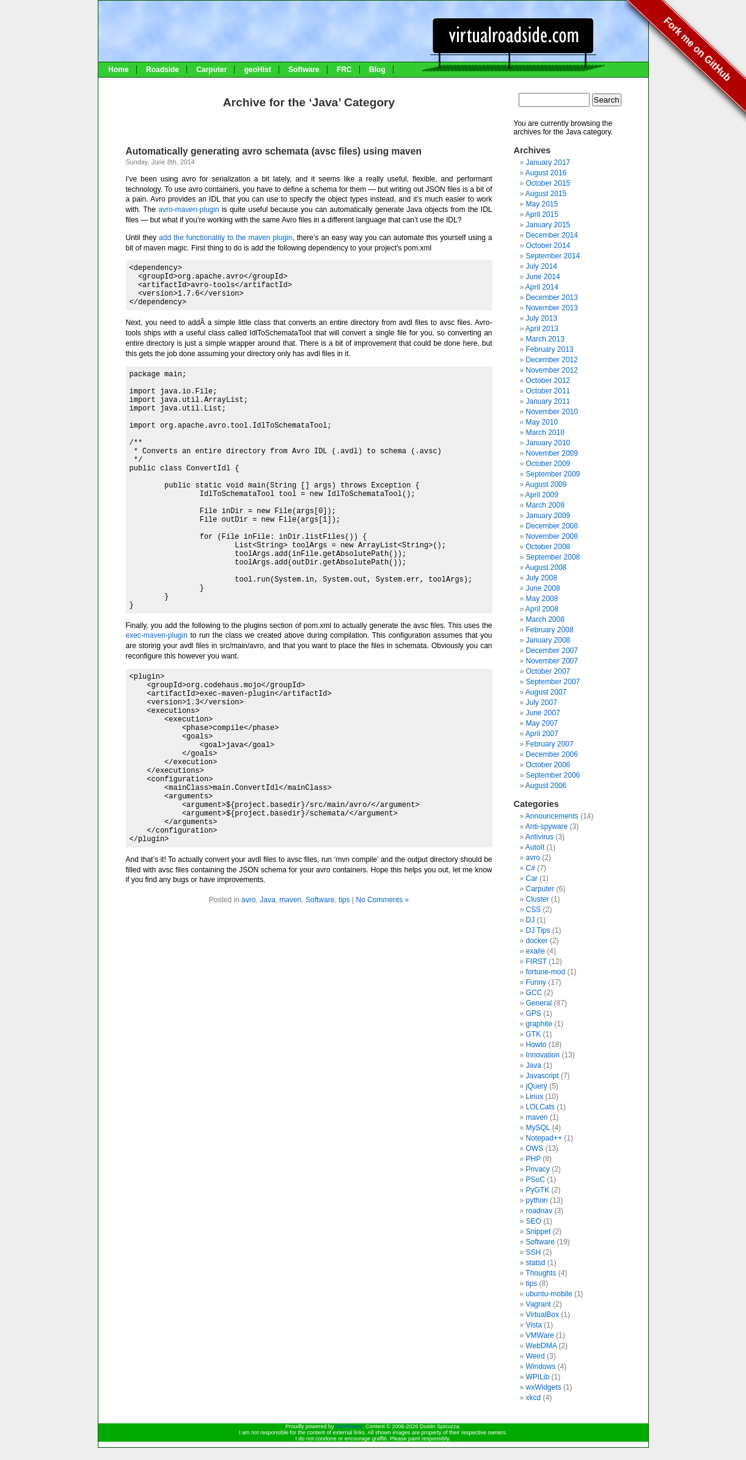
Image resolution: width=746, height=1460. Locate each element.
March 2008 (545, 619)
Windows (541, 1366)
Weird (535, 1356)
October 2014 (548, 245)
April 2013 (541, 328)
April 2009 (541, 495)
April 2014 (541, 287)
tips (344, 900)
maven (290, 900)
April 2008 (541, 609)
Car (532, 878)
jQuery (536, 1086)
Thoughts (540, 1273)
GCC (534, 992)
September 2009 (553, 474)
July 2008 (541, 578)
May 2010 (542, 422)
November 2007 (552, 661)
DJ (530, 920)
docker (537, 940)
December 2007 (552, 650)
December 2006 (552, 754)
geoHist (257, 69)
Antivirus (539, 837)
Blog (377, 69)
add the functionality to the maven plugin (225, 237)
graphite (539, 1024)
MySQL (538, 1127)
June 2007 (543, 713)
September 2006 (553, 775)
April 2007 (541, 733)
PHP (533, 1159)
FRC (344, 69)
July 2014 (541, 266)
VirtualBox (542, 1314)
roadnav (539, 1210)
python (537, 1200)
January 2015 (548, 225)
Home (118, 69)
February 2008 (550, 630)
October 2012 (548, 380)
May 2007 (542, 723)
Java (267, 900)
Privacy (538, 1169)
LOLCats (540, 1107)
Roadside (162, 69)
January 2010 (548, 443)
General (539, 1003)
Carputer (211, 69)
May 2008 (542, 598)
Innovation (543, 1055)
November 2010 (552, 411)
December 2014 (552, 235)
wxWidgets (543, 1387)
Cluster (537, 899)
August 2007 (545, 692)
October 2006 (548, 765)
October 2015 (548, 183)
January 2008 (548, 640)
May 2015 (542, 204)
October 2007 (548, 671)
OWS (535, 1148)
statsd (536, 1262)
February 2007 (550, 744)
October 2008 (548, 546)
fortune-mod (546, 972)
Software (304, 69)
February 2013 (550, 349)
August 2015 (545, 193)
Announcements (552, 816)
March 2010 (545, 432)
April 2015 (541, 214)
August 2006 (545, 785)
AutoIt (534, 847)
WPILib (538, 1377)
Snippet (538, 1231)
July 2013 (541, 318)
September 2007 (553, 681)
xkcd (533, 1397)
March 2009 (545, 505)
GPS (533, 1013)
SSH (533, 1252)
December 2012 (552, 360)
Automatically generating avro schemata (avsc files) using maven (274, 151)
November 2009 (552, 453)
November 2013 (552, 308)
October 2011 (548, 391)
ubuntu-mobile (549, 1294)
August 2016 (545, 173)
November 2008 (552, 536)
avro (248, 900)
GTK (533, 1034)
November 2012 (552, 370)
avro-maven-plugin (188, 209)
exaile (535, 951)
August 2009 (545, 484)
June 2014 (543, 276)
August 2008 (545, 567)
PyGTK (538, 1190)
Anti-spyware (546, 826)
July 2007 (541, 702)
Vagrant (538, 1304)
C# (530, 868)
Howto (536, 1044)
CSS (533, 909)
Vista (534, 1325)
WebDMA (541, 1345)
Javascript (542, 1075)
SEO (533, 1221)
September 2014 (553, 256)
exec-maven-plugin (157, 635)
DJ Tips (538, 930)
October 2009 (548, 463)
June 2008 (543, 588)
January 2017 (548, 162)
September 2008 (553, 557)
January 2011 (548, 401)
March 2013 (545, 339)
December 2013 (552, 297)
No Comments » (382, 900)
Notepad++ (544, 1138)
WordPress (348, 1426)
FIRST (536, 961)
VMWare (540, 1335)
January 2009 (548, 515)
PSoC (535, 1179)
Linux (535, 1096)
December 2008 (552, 526)
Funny (536, 982)
